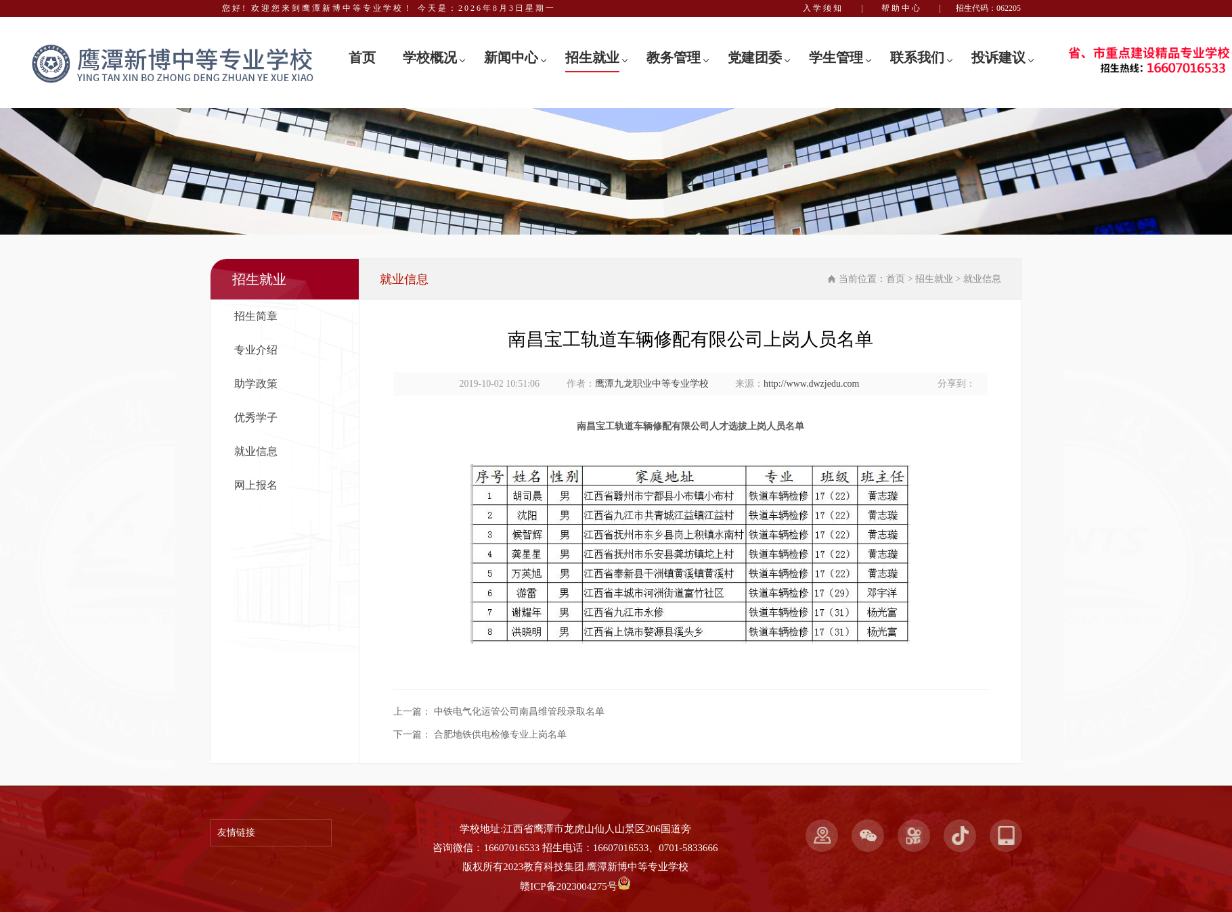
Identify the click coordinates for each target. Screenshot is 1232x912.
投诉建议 (998, 57)
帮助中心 (901, 8)
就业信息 (256, 451)
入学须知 (823, 8)
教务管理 (673, 57)
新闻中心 (511, 57)
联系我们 (917, 57)
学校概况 (430, 57)
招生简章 (256, 316)
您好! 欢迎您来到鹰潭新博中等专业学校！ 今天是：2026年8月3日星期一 (389, 8)
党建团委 (755, 57)
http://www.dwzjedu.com (811, 384)
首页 (362, 57)
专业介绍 (256, 350)
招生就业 (592, 57)
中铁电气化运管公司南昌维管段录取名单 (519, 711)
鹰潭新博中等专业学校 (637, 866)
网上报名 (256, 485)
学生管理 (836, 57)
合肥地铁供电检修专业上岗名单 (500, 734)
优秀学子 (256, 417)
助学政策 (256, 383)
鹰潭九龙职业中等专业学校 (652, 384)
